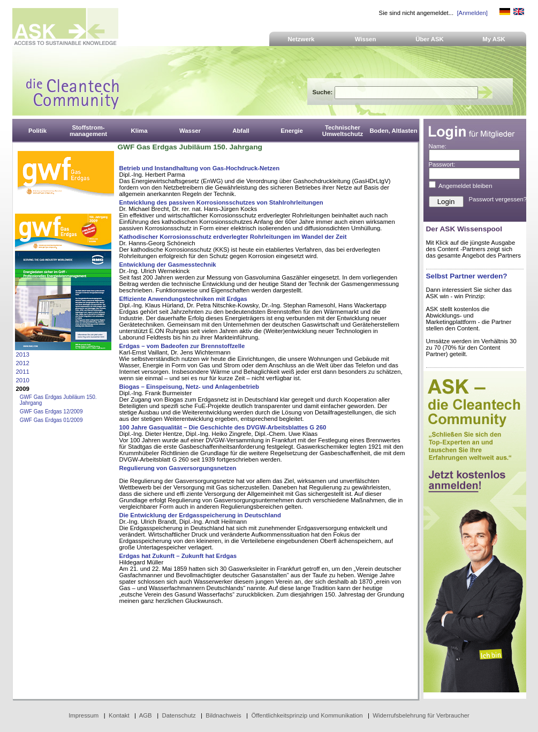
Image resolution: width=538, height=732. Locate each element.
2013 (22, 354)
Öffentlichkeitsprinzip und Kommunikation (306, 715)
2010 (22, 380)
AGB (145, 715)
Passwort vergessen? (498, 199)
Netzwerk (301, 39)
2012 (22, 363)
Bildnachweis (223, 715)
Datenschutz (178, 715)
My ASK (493, 39)
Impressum (83, 715)
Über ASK (429, 39)
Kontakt (119, 715)
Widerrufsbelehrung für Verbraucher (421, 715)
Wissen (365, 39)
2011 (22, 371)
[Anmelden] (472, 13)
